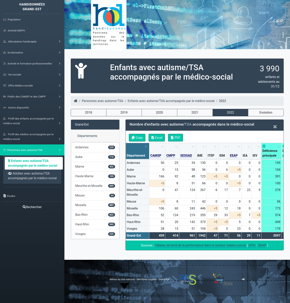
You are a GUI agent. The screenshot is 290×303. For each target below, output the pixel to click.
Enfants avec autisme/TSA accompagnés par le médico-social (32, 163)
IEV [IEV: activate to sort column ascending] (255, 155)
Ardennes (95, 147)
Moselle (95, 205)
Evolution (265, 112)
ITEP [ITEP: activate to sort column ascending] (211, 155)
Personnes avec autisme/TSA (102, 101)
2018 (88, 112)
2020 (159, 112)
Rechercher (32, 207)
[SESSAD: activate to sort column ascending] (187, 151)
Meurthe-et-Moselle (95, 186)
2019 (123, 112)
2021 (194, 112)
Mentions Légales (147, 279)
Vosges (95, 234)
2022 (230, 112)
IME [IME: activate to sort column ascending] (200, 155)
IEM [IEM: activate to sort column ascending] (222, 155)
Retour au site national (122, 279)
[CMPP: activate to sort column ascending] (172, 151)
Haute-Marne (95, 176)
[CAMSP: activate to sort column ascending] (157, 151)
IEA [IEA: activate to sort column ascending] (245, 155)
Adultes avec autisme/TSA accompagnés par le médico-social (32, 176)
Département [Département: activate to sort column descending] (136, 155)
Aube (95, 157)
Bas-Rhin (95, 215)
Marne (95, 166)
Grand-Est (82, 124)
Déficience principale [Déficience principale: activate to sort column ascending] (269, 150)
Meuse (95, 195)
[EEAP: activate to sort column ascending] (235, 151)
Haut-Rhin (95, 224)
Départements (87, 136)
